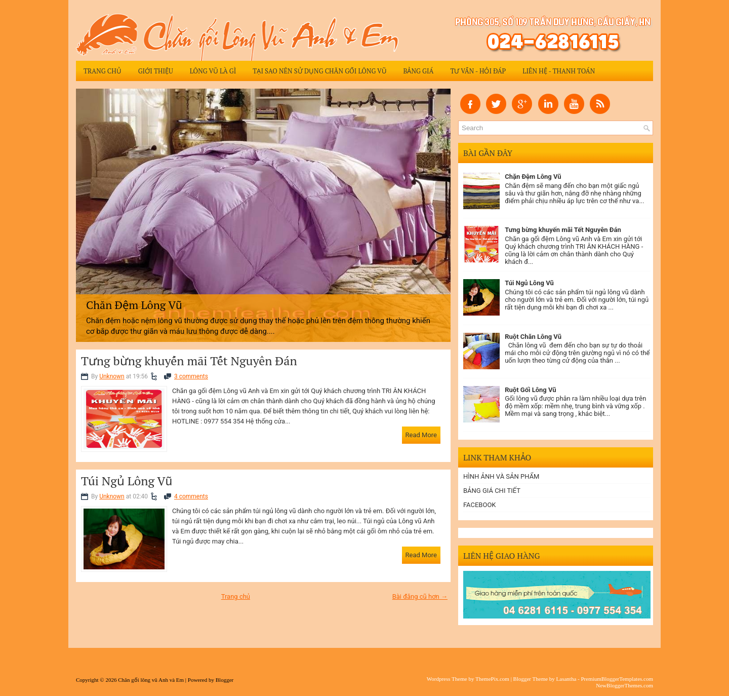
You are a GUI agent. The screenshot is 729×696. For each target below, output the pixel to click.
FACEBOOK (479, 505)
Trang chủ (103, 70)
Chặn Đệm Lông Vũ (533, 176)
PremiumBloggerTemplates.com (617, 679)
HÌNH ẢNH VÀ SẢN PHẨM (501, 476)
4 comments (191, 496)
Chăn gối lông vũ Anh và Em (151, 680)
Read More (421, 435)
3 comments (191, 376)
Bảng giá (418, 70)
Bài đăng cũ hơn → (420, 596)
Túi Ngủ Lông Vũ (126, 481)
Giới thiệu (155, 70)
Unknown (112, 376)
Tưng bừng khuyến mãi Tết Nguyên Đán (189, 361)
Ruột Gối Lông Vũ (530, 390)
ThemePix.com (492, 679)
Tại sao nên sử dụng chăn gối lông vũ (319, 70)
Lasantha (566, 679)
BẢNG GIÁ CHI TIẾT (491, 490)
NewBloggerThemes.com (624, 685)
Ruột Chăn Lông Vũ (533, 336)
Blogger (224, 680)
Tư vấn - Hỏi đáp (478, 70)
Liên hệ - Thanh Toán (558, 70)
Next (441, 213)
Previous (85, 213)
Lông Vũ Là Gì (213, 70)
